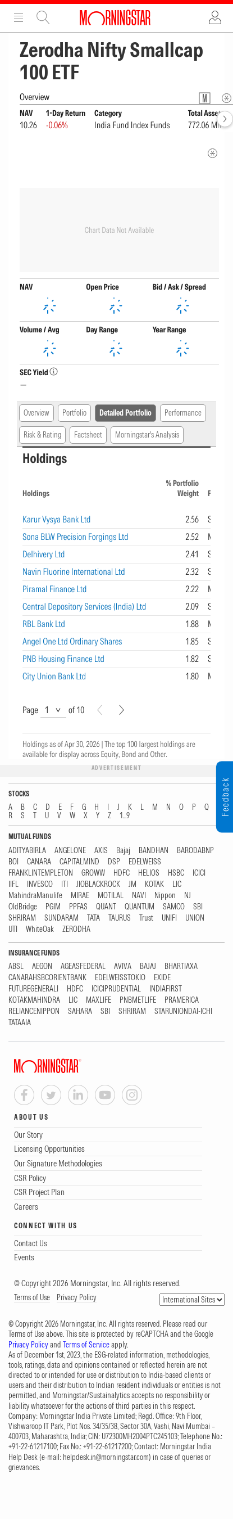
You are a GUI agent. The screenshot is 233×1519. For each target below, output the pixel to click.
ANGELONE (70, 850)
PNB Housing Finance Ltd (63, 658)
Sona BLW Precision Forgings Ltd (75, 536)
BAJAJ (148, 966)
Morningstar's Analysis (147, 435)
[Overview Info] (226, 98)
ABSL (16, 966)
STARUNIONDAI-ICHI (183, 1011)
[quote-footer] (212, 153)
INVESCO (40, 884)
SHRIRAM (22, 918)
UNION (194, 918)
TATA (93, 918)
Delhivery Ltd (43, 554)
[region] (116, 575)
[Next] (121, 710)
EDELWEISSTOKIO (120, 977)
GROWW (93, 873)
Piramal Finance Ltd (54, 588)
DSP (114, 862)
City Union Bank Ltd (54, 676)
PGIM (53, 907)
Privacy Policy (77, 1297)
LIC (176, 884)
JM (132, 884)
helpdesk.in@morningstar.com (106, 1457)
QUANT (106, 907)
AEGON (42, 966)
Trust (146, 918)
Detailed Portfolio (125, 413)
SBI (198, 907)
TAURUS (119, 918)
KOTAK (154, 884)
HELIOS (148, 873)
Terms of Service (86, 1345)
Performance (183, 413)
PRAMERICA (182, 1000)
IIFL (13, 884)
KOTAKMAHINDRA (34, 1000)
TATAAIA (19, 1022)
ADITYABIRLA (27, 850)
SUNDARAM (61, 918)
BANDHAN (153, 850)
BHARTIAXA (181, 966)
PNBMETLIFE (138, 1000)
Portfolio (74, 413)
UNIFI (169, 918)
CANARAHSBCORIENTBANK (47, 977)
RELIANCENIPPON (34, 1011)
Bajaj (123, 850)
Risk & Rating (42, 435)
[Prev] (99, 710)
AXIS (101, 850)
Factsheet (88, 435)
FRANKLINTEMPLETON (40, 873)
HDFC (121, 873)
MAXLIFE (98, 1000)
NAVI (139, 895)
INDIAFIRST (165, 989)
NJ (187, 895)
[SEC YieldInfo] (53, 371)
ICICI (199, 873)
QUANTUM (139, 907)
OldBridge (22, 907)
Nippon (165, 895)
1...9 (125, 816)
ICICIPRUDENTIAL (116, 989)
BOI (13, 862)
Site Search (43, 17)
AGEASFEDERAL (83, 966)
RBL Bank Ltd (43, 623)
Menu (18, 17)
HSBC (176, 873)
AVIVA (122, 966)
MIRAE (80, 895)
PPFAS (78, 907)
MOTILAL (111, 895)
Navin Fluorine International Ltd (73, 571)
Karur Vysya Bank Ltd (56, 519)
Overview (36, 413)
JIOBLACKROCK (98, 884)
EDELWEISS (145, 862)
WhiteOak (40, 929)
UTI (12, 929)
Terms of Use (32, 1297)
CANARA (39, 862)
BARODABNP (195, 850)
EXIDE (162, 977)
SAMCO (174, 907)
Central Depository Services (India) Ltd (84, 606)
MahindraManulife (35, 895)
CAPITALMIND (79, 862)
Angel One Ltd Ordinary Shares (72, 641)
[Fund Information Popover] (204, 98)
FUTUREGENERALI (33, 989)
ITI (64, 884)
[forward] (225, 119)
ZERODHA (76, 929)
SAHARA (80, 1011)
